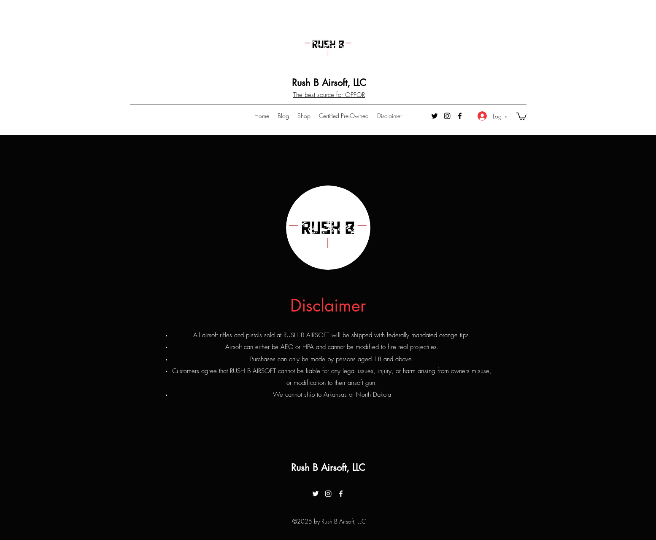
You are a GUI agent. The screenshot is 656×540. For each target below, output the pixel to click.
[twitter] (434, 116)
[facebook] (460, 116)
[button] (521, 116)
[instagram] (447, 116)
